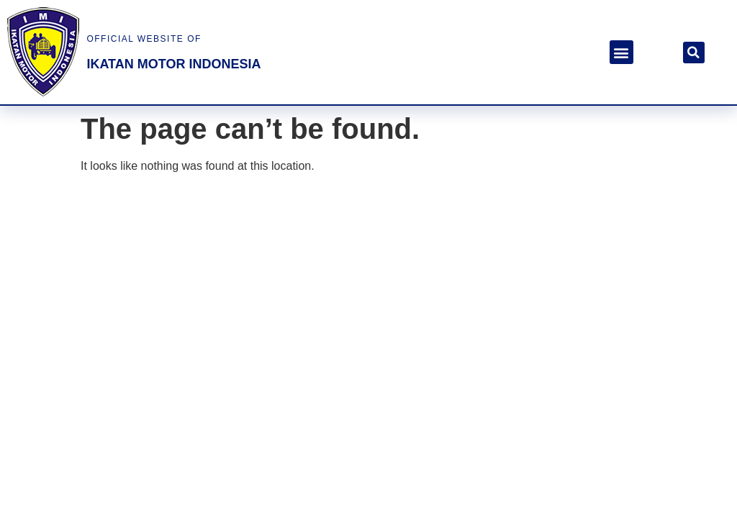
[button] (621, 52)
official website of (143, 39)
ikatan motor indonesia (173, 64)
